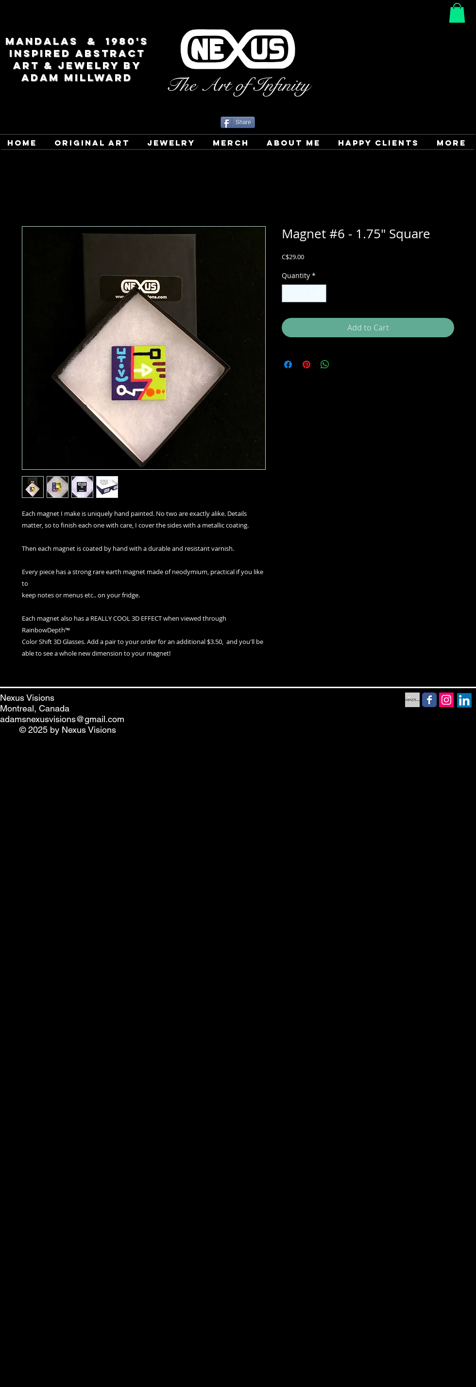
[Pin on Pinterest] (306, 364)
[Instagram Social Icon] (446, 700)
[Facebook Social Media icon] (429, 700)
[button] (457, 13)
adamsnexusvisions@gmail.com (62, 719)
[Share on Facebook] (288, 364)
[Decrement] (289, 293)
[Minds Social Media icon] (412, 700)
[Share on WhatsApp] (325, 364)
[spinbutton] (304, 293)
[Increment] (319, 293)
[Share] (238, 122)
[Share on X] (343, 364)
